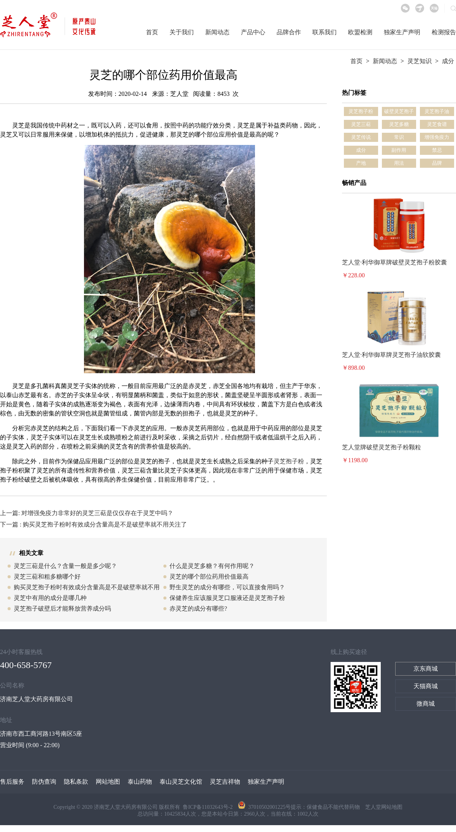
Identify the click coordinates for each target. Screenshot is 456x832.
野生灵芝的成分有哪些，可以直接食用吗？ (227, 587)
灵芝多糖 (399, 124)
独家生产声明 (402, 32)
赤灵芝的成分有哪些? (198, 608)
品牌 (437, 163)
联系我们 (324, 32)
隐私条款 (76, 781)
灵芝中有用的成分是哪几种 (50, 598)
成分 (448, 61)
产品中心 (253, 32)
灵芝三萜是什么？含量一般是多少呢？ (65, 566)
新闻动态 (217, 32)
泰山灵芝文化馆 (181, 781)
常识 (399, 137)
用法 (399, 163)
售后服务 (12, 781)
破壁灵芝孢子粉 (399, 112)
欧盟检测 (360, 32)
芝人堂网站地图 (383, 807)
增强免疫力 (436, 137)
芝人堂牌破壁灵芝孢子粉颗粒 (381, 447)
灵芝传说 (361, 137)
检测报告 (444, 32)
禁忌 (437, 150)
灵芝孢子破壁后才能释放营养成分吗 (62, 608)
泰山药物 (140, 781)
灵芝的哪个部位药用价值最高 (209, 576)
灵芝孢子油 (436, 111)
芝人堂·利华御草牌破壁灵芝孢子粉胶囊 (394, 262)
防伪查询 (44, 781)
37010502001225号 (264, 807)
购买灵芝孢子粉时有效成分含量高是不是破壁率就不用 (87, 587)
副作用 (398, 150)
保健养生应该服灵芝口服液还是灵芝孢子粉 (227, 598)
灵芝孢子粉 (289, 461)
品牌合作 (289, 32)
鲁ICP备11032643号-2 (208, 807)
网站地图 (108, 781)
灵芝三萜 (361, 124)
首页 (152, 32)
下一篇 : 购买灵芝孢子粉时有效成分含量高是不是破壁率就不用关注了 (93, 524)
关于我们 (181, 32)
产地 (361, 163)
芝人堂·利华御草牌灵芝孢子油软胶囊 (391, 355)
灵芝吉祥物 (225, 781)
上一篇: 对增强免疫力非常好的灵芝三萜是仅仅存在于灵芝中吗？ (86, 513)
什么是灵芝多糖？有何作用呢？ (212, 566)
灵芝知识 (419, 61)
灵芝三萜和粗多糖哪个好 (47, 576)
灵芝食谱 (437, 124)
